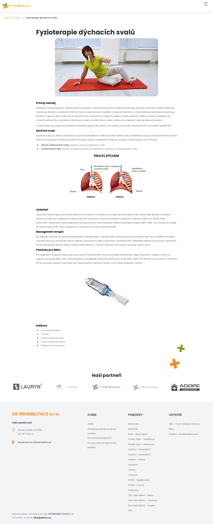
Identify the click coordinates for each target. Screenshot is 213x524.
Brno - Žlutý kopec (138, 434)
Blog (17, 17)
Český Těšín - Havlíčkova (141, 439)
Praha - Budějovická (139, 479)
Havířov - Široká (136, 459)
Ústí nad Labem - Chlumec (142, 500)
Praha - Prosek (136, 485)
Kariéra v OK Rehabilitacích (183, 434)
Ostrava (132, 474)
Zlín (130, 510)
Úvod (7, 17)
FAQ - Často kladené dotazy (184, 423)
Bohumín (133, 428)
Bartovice (133, 423)
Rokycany (133, 490)
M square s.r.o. (42, 517)
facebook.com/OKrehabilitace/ (35, 442)
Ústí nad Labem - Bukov (141, 495)
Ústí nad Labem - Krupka (141, 505)
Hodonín (132, 464)
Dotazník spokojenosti (99, 437)
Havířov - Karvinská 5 (139, 454)
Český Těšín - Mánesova (141, 444)
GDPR (90, 423)
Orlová (131, 469)
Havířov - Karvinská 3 (139, 449)
